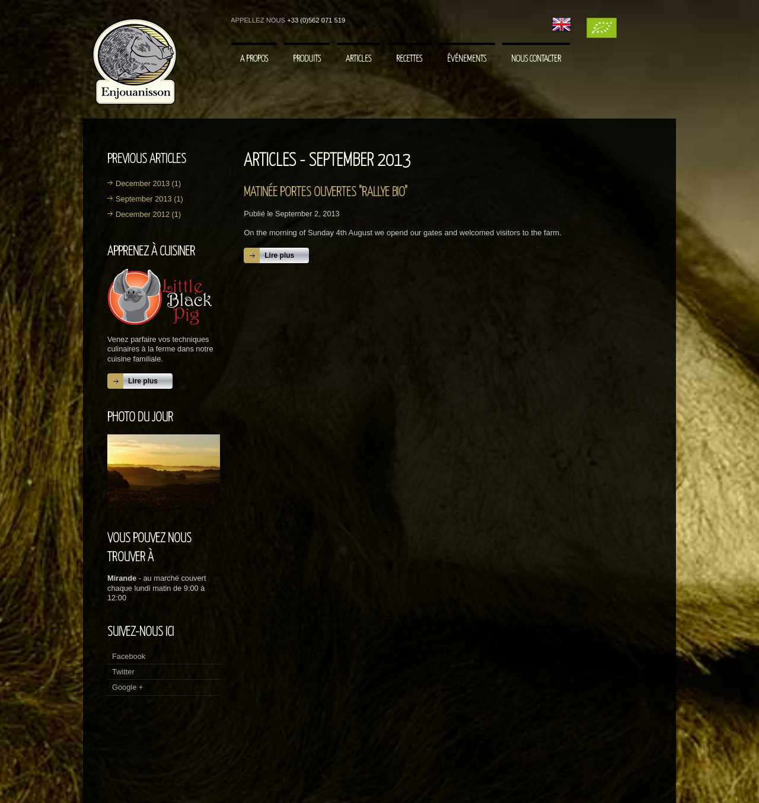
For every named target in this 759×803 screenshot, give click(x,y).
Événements (466, 59)
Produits (307, 59)
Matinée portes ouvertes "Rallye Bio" (325, 193)
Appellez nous (258, 20)
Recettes (409, 59)
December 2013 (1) (148, 183)
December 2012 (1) (148, 214)
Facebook (128, 656)
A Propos (254, 59)
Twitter (123, 671)
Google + (127, 687)
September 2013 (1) (149, 198)
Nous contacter (536, 59)
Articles (358, 59)
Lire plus (143, 381)
